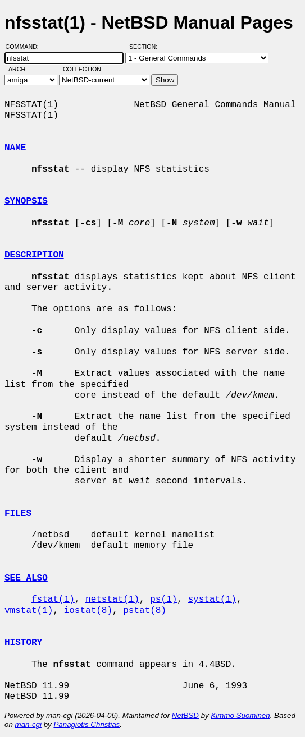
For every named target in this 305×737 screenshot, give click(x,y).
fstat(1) (53, 599)
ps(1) (163, 599)
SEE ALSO (26, 578)
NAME (15, 148)
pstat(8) (144, 611)
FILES (17, 514)
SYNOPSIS (26, 201)
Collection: (83, 69)
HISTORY (23, 643)
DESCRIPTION (34, 255)
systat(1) (212, 599)
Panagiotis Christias (86, 724)
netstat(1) (112, 599)
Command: (25, 46)
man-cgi (28, 724)
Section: (145, 46)
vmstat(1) (28, 611)
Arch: (22, 69)
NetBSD (185, 715)
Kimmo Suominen (240, 715)
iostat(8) (88, 611)
